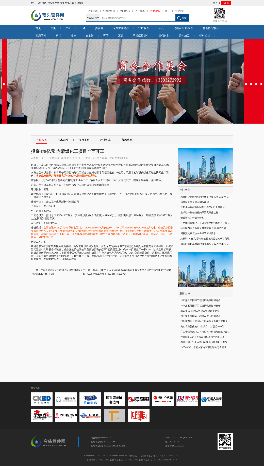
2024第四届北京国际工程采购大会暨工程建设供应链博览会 (211, 321)
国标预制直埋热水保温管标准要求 (198, 233)
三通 (83, 28)
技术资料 (62, 139)
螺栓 (73, 35)
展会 (167, 11)
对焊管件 (143, 28)
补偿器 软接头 (211, 28)
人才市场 (140, 11)
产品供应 (93, 11)
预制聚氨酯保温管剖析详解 (194, 202)
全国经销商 (109, 11)
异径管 (99, 28)
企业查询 (180, 11)
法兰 (68, 28)
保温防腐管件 (121, 28)
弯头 (53, 28)
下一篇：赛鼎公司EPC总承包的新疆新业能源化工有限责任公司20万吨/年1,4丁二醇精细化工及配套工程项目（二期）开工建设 (127, 272)
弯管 (106, 35)
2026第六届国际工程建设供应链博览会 (200, 300)
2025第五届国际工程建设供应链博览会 (200, 305)
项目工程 (84, 139)
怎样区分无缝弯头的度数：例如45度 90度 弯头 (204, 197)
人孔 (161, 28)
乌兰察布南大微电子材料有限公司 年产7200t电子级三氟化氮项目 (214, 228)
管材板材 (204, 35)
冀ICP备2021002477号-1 (168, 456)
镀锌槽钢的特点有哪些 (192, 218)
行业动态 (105, 139)
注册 (226, 3)
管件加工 (184, 35)
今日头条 (41, 139)
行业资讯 (155, 11)
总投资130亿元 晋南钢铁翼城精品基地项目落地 (204, 238)
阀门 (58, 35)
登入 (215, 3)
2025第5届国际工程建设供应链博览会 (199, 311)
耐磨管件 (41, 35)
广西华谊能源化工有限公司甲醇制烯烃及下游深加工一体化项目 (213, 223)
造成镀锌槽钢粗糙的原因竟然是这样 (199, 212)
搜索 (182, 18)
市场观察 (126, 139)
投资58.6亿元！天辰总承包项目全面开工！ (202, 337)
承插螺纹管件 (141, 35)
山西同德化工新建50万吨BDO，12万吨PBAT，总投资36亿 (210, 244)
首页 (38, 28)
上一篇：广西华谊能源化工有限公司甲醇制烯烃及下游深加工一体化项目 (57, 272)
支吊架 (90, 35)
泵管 (120, 35)
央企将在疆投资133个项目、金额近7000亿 (202, 326)
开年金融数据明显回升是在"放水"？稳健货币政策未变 (208, 207)
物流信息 (125, 11)
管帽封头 (164, 35)
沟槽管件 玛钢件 (183, 28)
